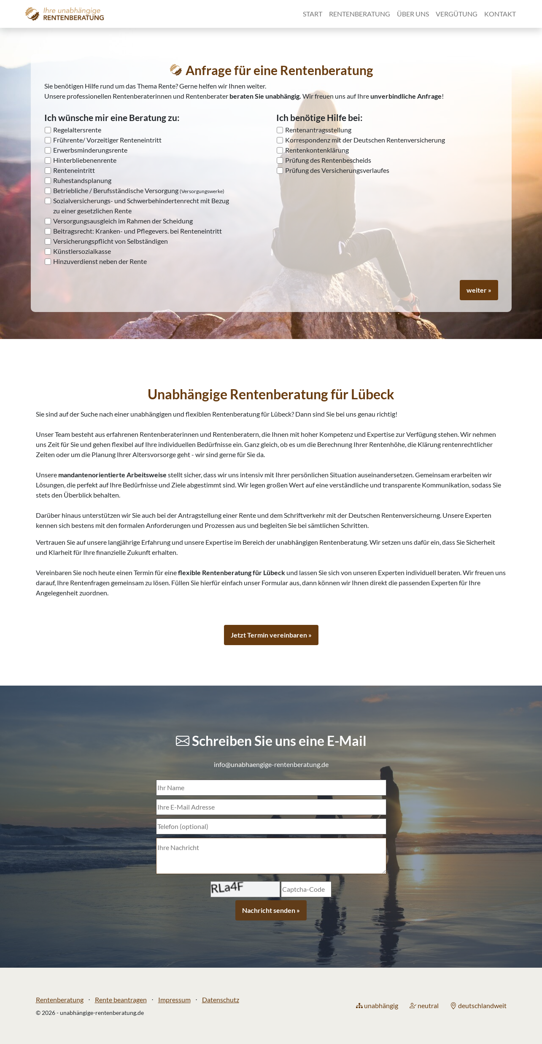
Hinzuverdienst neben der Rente (100, 261)
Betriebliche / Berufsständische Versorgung (138, 190)
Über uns (413, 14)
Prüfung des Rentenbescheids (328, 160)
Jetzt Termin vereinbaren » (271, 635)
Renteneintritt (74, 170)
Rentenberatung (359, 14)
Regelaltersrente (77, 130)
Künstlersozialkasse (82, 251)
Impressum (174, 1000)
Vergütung (456, 14)
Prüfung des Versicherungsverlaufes (337, 170)
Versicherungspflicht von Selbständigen (110, 241)
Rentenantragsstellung (318, 130)
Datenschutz (220, 1000)
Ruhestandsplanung (82, 180)
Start (312, 14)
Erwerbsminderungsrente (90, 150)
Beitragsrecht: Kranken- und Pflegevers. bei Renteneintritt (137, 231)
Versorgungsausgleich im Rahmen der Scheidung (123, 221)
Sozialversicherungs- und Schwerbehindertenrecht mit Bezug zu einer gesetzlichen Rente (141, 205)
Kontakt (500, 14)
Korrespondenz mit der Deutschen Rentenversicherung (365, 140)
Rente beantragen (121, 1000)
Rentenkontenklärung (317, 150)
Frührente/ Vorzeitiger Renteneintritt (107, 140)
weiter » (478, 290)
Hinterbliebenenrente (84, 160)
